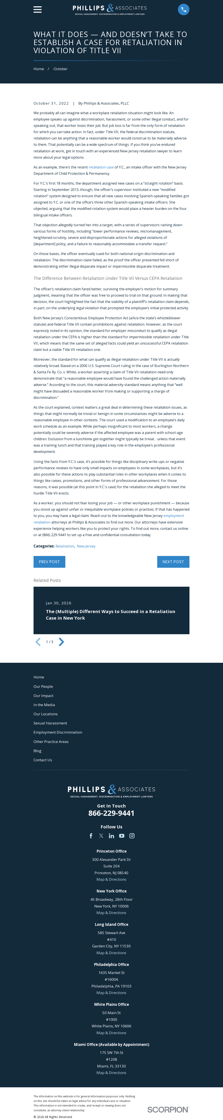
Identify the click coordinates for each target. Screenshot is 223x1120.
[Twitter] (101, 835)
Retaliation (65, 546)
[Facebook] (91, 835)
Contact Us (43, 759)
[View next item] (61, 641)
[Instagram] (132, 835)
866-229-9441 (111, 813)
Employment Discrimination (58, 732)
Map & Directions (111, 879)
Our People (43, 686)
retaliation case (101, 167)
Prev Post (49, 561)
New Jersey (86, 546)
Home (39, 677)
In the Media (44, 704)
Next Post (173, 561)
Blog (37, 750)
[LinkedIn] (111, 835)
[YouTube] (121, 835)
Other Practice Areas (51, 741)
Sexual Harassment (50, 723)
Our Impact (43, 695)
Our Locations (46, 713)
